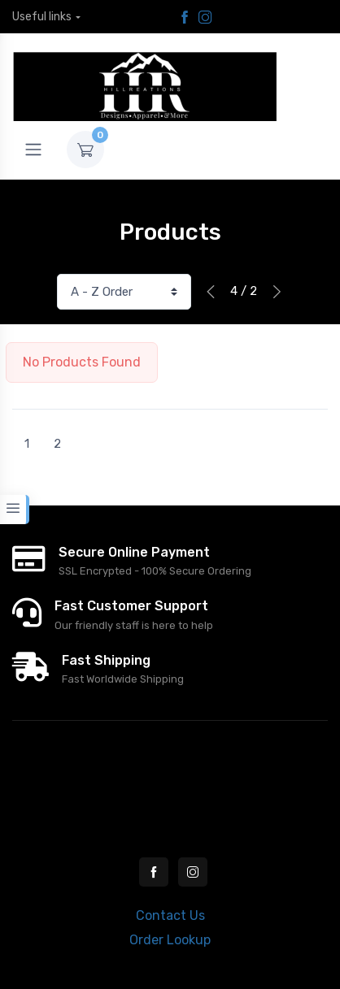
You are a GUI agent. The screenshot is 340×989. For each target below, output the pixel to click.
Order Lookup (170, 940)
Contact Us (170, 915)
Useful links (42, 17)
